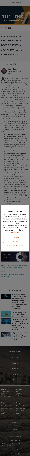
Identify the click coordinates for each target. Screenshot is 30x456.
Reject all (16, 241)
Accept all (16, 237)
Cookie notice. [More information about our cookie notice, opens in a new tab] (15, 232)
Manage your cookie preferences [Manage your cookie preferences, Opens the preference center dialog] (16, 245)
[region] (15, 228)
